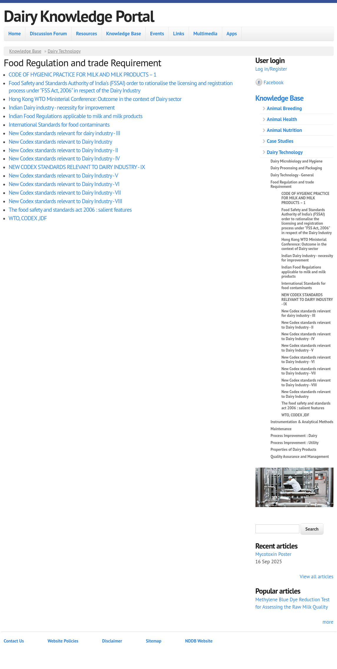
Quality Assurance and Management (299, 456)
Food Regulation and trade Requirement (292, 184)
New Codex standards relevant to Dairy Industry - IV (64, 158)
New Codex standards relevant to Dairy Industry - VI (64, 184)
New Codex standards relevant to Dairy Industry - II (63, 150)
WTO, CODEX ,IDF (28, 218)
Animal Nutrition (284, 130)
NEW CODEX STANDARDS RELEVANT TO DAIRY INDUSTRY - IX (77, 166)
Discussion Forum (48, 33)
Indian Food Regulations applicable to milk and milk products (75, 116)
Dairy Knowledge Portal (79, 15)
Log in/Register (271, 69)
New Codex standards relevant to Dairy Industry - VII (65, 192)
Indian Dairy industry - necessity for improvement (61, 107)
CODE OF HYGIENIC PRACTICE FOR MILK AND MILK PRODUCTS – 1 (82, 74)
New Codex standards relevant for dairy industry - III (64, 133)
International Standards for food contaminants (59, 124)
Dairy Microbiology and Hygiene (296, 161)
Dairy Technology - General (292, 175)
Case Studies (280, 141)
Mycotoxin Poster (273, 554)
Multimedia (205, 33)
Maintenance (280, 428)
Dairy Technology (64, 51)
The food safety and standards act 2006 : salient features (70, 209)
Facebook (274, 82)
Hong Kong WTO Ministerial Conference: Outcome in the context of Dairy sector (95, 98)
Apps (232, 33)
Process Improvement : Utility (294, 442)
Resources (86, 33)
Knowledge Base (123, 33)
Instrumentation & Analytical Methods (301, 421)
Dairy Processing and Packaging (296, 167)
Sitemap (154, 641)
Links (178, 33)
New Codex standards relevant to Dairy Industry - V (63, 175)
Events (157, 33)
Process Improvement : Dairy (293, 435)
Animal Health (282, 119)
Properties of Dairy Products (293, 449)
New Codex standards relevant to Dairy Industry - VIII (65, 201)
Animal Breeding (284, 108)
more (328, 622)
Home (15, 33)
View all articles (316, 576)
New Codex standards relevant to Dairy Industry (60, 141)
